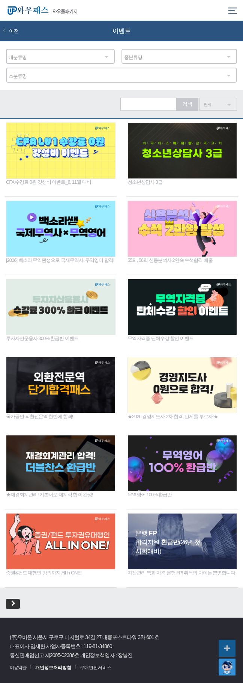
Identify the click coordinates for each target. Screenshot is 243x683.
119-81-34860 (98, 646)
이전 (10, 31)
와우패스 (26, 10)
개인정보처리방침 (53, 667)
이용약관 (18, 667)
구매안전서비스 (95, 667)
